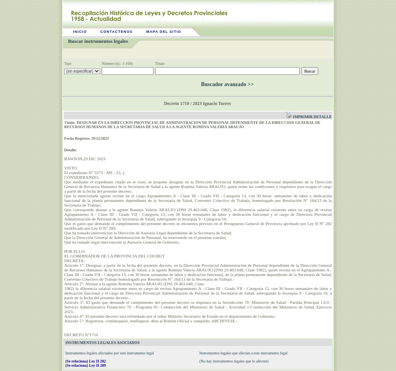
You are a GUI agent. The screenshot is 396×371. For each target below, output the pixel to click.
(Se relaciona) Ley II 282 (85, 361)
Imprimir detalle (309, 117)
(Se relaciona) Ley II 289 (85, 365)
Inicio (80, 32)
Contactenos (117, 32)
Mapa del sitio (163, 32)
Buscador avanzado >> (227, 84)
